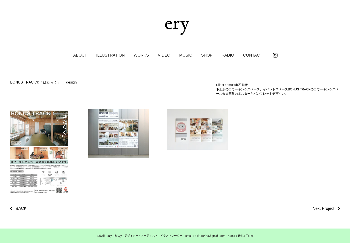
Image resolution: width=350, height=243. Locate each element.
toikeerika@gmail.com (210, 235)
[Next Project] (326, 209)
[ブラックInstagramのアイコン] (275, 55)
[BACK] (18, 209)
